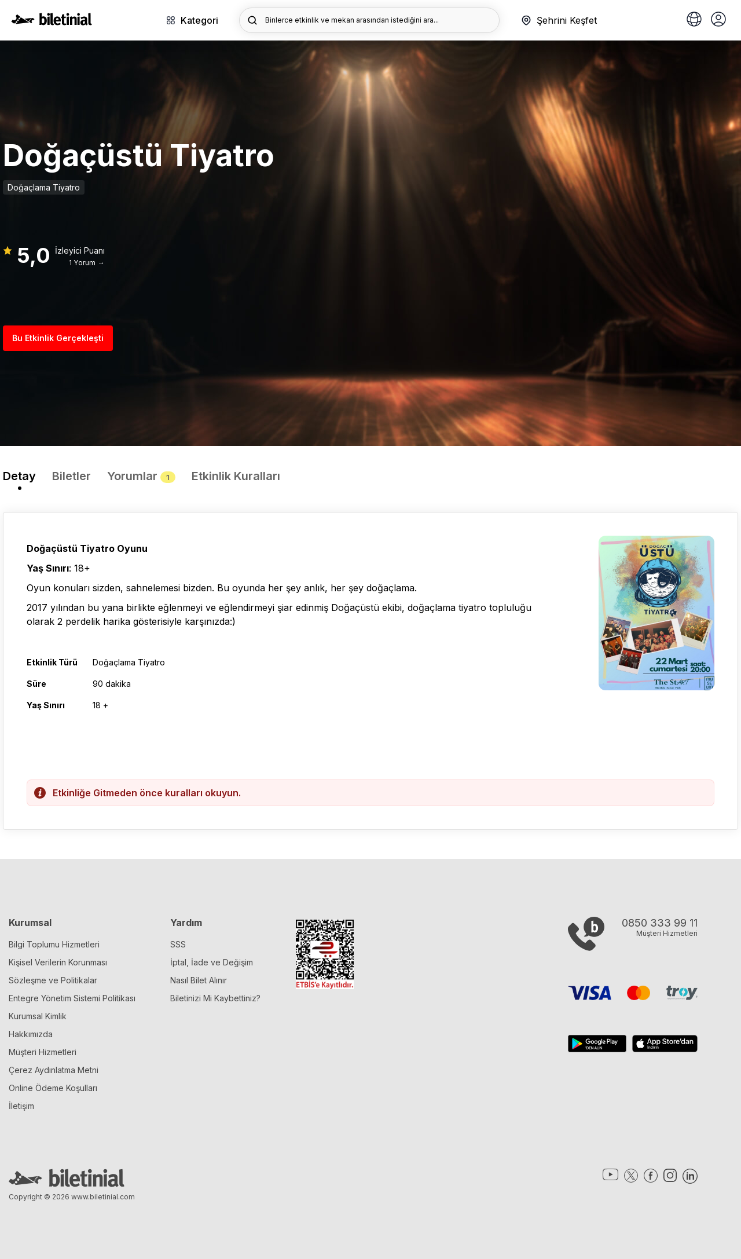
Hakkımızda (31, 1034)
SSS (178, 944)
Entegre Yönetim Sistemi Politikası (72, 998)
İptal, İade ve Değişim (211, 962)
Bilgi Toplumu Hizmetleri (54, 944)
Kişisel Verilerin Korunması (58, 962)
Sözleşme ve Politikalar (53, 980)
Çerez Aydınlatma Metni (53, 1070)
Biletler (71, 476)
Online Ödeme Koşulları (53, 1088)
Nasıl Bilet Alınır (198, 980)
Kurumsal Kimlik (38, 1016)
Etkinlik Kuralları (236, 476)
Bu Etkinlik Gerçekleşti (58, 338)
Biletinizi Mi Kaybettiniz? (215, 998)
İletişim (21, 1106)
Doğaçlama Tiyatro (44, 187)
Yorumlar (141, 476)
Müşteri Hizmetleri (42, 1052)
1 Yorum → (87, 262)
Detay (19, 476)
